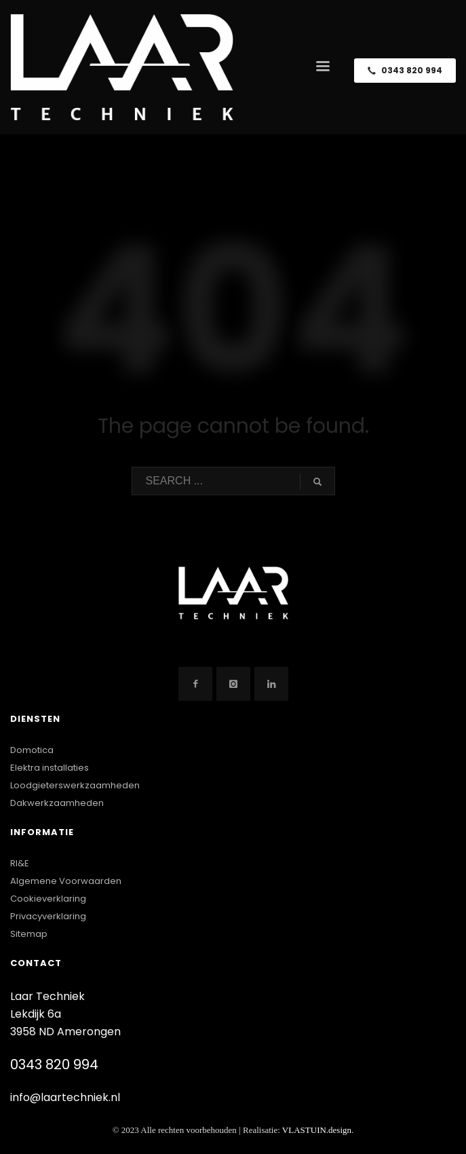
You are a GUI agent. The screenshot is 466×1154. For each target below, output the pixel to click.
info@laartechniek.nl (65, 1097)
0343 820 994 (54, 1064)
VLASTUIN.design (316, 1130)
